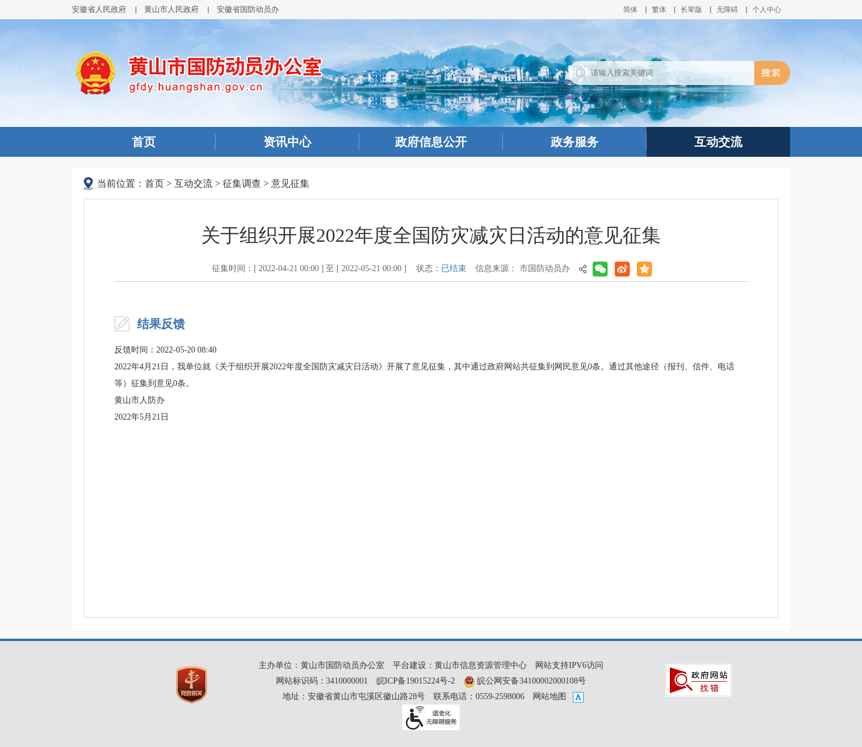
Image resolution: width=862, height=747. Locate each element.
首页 (144, 141)
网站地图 (549, 696)
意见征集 (290, 183)
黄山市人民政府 (171, 9)
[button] (691, 9)
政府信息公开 (431, 141)
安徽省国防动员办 (248, 9)
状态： (441, 268)
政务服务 (575, 141)
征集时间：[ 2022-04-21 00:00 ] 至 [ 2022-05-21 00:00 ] (309, 268)
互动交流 (718, 141)
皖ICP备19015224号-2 (416, 680)
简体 (630, 9)
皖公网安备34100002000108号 (525, 680)
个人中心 (766, 9)
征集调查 (242, 183)
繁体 (659, 9)
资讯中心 (287, 141)
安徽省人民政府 (99, 9)
